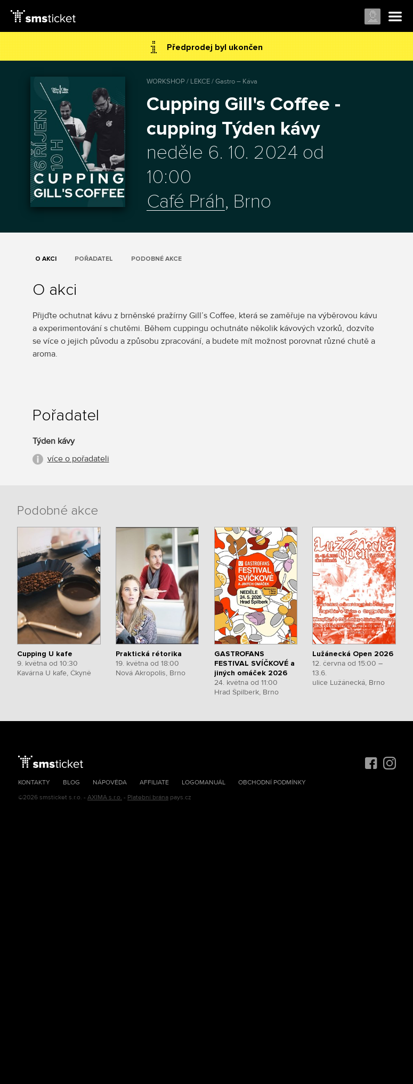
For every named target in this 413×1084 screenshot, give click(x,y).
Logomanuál (203, 783)
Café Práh (186, 202)
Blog (71, 783)
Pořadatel (94, 259)
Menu (395, 17)
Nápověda (110, 783)
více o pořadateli (78, 458)
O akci (45, 259)
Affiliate (154, 783)
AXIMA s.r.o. (104, 797)
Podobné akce (156, 259)
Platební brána (147, 797)
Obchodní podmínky (272, 783)
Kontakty (34, 783)
